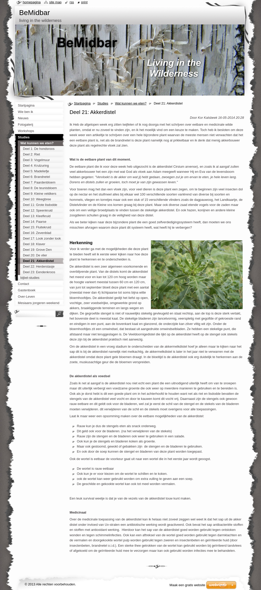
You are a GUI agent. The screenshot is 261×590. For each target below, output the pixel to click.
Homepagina (32, 2)
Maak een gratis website (187, 585)
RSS (72, 2)
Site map (55, 2)
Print (84, 2)
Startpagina (82, 103)
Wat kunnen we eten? (130, 103)
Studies (102, 103)
